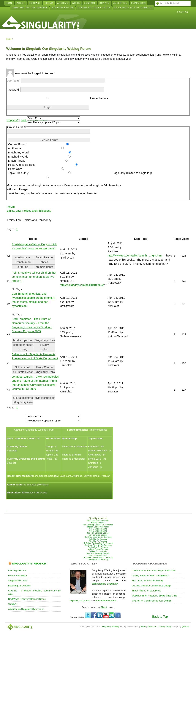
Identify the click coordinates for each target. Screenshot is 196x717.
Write (76, 3)
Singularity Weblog (40, 25)
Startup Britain (63, 8)
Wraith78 (12, 604)
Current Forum (16, 144)
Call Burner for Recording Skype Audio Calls (154, 570)
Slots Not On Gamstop (98, 539)
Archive (62, 3)
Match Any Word (18, 152)
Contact (90, 3)
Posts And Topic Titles (21, 164)
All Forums (14, 148)
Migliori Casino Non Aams (98, 527)
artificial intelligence (105, 600)
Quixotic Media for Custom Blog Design (151, 585)
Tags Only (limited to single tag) (131, 172)
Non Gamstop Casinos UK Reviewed (98, 525)
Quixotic (185, 626)
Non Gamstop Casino (98, 529)
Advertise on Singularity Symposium (26, 609)
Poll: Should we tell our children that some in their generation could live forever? (34, 276)
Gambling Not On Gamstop (30, 8)
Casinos (182, 12)
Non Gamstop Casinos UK (98, 521)
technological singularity (105, 583)
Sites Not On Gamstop (98, 541)
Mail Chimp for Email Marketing (147, 580)
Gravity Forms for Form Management (150, 575)
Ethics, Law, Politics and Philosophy (29, 210)
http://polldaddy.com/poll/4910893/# (82, 284)
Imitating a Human (17, 570)
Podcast (35, 3)
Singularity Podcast (17, 580)
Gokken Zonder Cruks (98, 551)
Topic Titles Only (18, 172)
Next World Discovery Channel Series (27, 599)
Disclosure (152, 626)
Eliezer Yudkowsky (17, 575)
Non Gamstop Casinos (98, 535)
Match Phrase (16, 160)
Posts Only (14, 168)
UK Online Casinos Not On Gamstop (98, 543)
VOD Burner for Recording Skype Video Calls (154, 595)
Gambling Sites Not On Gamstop (98, 537)
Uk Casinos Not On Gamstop (133, 8)
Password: (55, 89)
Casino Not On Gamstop (94, 8)
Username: (56, 80)
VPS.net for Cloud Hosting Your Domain (151, 600)
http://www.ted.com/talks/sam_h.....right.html (135, 255)
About (21, 3)
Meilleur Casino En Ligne (98, 549)
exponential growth (80, 600)
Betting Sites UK (98, 523)
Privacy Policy (165, 626)
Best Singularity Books (19, 585)
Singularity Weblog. (111, 626)
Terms (143, 626)
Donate (104, 3)
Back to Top (160, 616)
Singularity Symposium (29, 563)
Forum (49, 3)
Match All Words (17, 156)
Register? (13, 120)
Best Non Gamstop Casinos (97, 533)
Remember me (98, 98)
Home (9, 3)
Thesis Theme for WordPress (146, 590)
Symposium (138, 3)
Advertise (120, 3)
